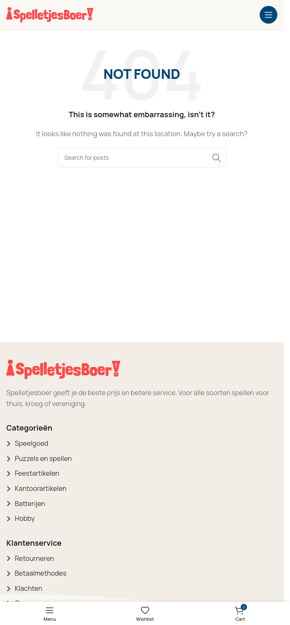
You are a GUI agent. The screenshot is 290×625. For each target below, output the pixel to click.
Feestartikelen (37, 473)
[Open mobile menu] (268, 14)
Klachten (28, 588)
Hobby (25, 518)
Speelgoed (31, 443)
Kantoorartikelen (41, 488)
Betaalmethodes (41, 573)
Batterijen (30, 503)
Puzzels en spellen (43, 458)
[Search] (142, 157)
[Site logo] (49, 14)
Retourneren (34, 558)
